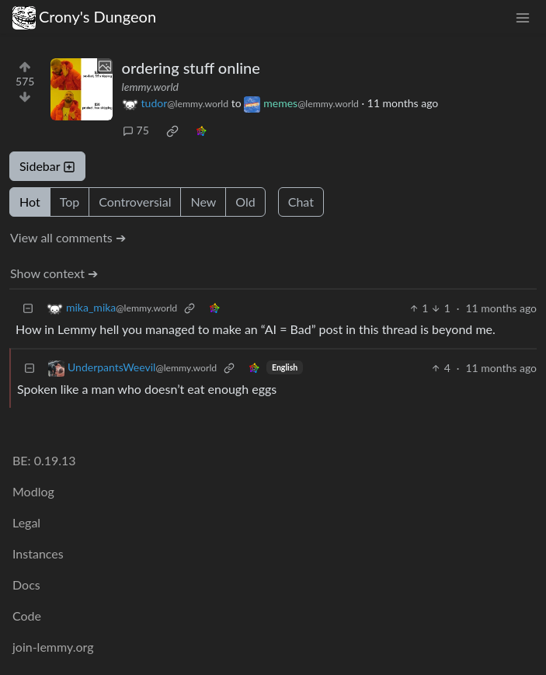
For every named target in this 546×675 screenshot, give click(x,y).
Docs (26, 584)
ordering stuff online (191, 67)
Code (26, 615)
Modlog (33, 491)
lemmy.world (150, 86)
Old (245, 201)
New (203, 201)
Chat (301, 201)
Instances (38, 553)
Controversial (135, 201)
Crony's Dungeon (84, 17)
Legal (26, 522)
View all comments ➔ (68, 237)
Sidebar (47, 165)
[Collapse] (28, 308)
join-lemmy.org (52, 646)
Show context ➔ (54, 273)
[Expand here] (81, 89)
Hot (29, 201)
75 (136, 130)
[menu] (523, 17)
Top (70, 201)
